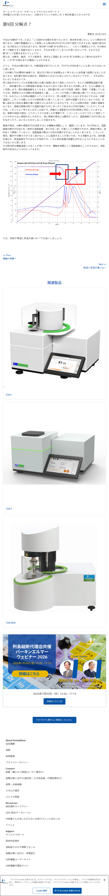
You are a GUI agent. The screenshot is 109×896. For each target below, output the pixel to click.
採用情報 (10, 756)
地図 (8, 750)
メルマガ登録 (12, 797)
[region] (54, 885)
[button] (104, 4)
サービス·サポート (15, 834)
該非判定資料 (12, 841)
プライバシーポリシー (17, 762)
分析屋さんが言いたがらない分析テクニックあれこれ (33, 819)
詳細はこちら (54, 701)
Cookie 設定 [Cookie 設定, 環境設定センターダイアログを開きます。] (41, 891)
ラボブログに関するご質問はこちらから (54, 720)
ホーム (6, 11)
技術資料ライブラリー (17, 806)
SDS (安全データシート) (18, 812)
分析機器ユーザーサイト (18, 859)
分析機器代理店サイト (17, 865)
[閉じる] (104, 880)
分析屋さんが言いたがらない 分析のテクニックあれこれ (32, 14)
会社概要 (10, 744)
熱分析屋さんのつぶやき (77, 14)
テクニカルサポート (46, 11)
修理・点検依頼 (14, 784)
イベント (10, 825)
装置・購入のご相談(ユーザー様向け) (24, 772)
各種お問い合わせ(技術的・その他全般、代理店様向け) (34, 778)
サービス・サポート (23, 11)
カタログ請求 (12, 790)
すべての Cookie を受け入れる (67, 891)
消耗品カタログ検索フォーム (20, 847)
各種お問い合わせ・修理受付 (20, 853)
